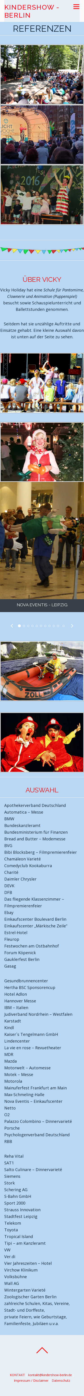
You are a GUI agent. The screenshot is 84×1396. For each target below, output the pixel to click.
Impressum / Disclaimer (31, 1380)
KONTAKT (17, 1375)
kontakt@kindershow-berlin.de (50, 1375)
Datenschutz (61, 1380)
